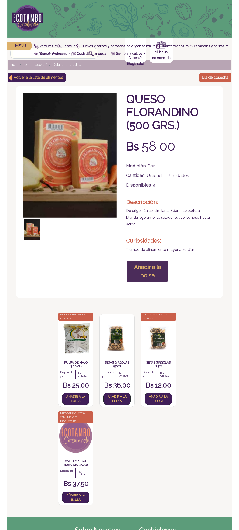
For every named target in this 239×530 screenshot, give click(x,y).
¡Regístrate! (188, 28)
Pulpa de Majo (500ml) (63, 362)
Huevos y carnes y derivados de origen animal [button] (114, 46)
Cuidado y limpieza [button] (89, 53)
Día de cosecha (215, 76)
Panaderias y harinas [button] (206, 46)
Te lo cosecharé (35, 64)
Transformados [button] (170, 46)
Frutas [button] (65, 46)
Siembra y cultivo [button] (126, 53)
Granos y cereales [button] (51, 53)
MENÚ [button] (19, 46)
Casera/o (188, 22)
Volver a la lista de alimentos (38, 76)
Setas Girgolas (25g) (134, 362)
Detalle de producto (68, 64)
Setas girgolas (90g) (99, 362)
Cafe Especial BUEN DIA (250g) (170, 362)
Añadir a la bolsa (146, 269)
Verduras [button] (44, 46)
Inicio (14, 64)
